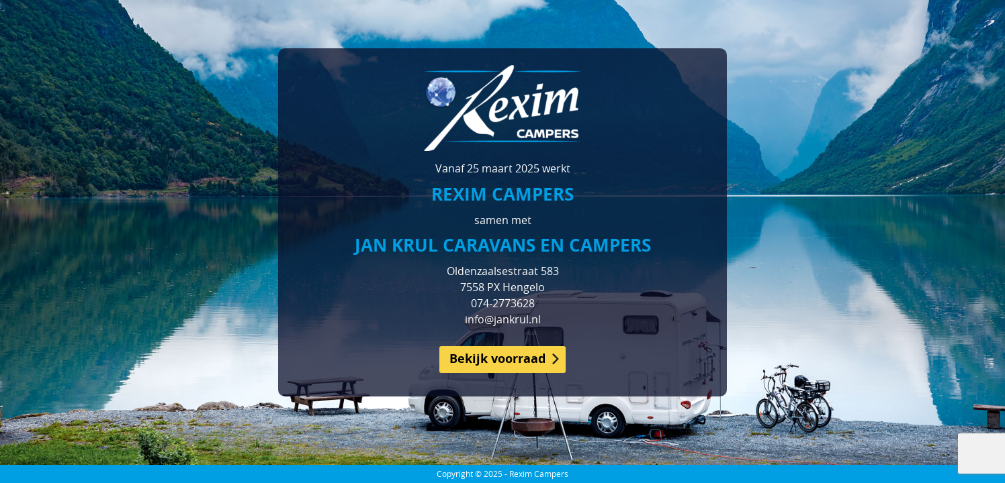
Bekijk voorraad (497, 358)
